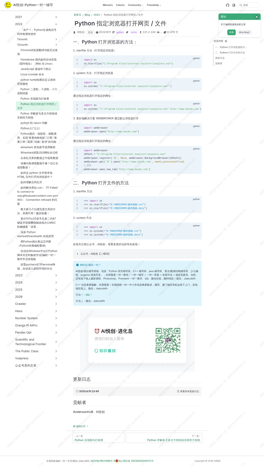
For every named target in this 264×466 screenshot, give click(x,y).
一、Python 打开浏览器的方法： (232, 47)
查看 (231, 32)
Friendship (154, 6)
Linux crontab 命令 (30, 74)
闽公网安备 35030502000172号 (134, 461)
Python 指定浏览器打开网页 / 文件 (36, 106)
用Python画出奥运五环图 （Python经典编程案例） (34, 243)
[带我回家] (29, 5)
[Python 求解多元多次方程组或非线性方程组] (164, 438)
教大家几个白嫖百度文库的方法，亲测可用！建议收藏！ (36, 211)
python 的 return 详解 (32, 123)
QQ (88, 294)
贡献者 (218, 63)
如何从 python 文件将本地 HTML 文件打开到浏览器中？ (35, 174)
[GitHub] (227, 5)
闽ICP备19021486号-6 (103, 460)
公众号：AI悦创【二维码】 (95, 253)
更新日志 (220, 57)
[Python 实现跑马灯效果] (98, 438)
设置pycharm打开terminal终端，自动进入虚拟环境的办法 (36, 266)
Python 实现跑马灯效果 (33, 98)
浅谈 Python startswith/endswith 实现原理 (35, 234)
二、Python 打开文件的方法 (230, 52)
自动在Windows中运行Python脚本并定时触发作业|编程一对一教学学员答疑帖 (37, 255)
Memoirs (108, 5)
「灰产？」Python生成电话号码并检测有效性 (36, 32)
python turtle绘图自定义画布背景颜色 (36, 81)
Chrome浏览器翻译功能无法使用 (37, 52)
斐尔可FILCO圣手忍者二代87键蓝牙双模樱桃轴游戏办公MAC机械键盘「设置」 (36, 222)
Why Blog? (244, 32)
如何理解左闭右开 (29, 182)
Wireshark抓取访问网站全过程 (37, 152)
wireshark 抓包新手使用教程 (36, 147)
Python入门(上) (28, 128)
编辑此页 (79, 426)
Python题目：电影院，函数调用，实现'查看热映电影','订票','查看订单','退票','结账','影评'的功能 (37, 137)
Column (120, 5)
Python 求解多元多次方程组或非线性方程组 (37, 115)
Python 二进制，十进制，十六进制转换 (37, 91)
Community (135, 6)
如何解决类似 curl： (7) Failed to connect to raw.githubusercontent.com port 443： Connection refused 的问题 (37, 195)
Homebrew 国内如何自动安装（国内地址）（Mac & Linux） (37, 61)
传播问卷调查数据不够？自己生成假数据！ (37, 165)
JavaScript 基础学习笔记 (34, 69)
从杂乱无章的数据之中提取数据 (37, 158)
